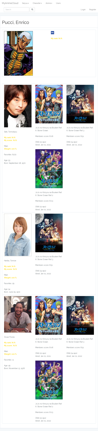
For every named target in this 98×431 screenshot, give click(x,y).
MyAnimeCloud (10, 3)
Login (83, 10)
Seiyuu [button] (25, 3)
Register (92, 10)
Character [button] (37, 3)
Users (58, 3)
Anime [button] (49, 3)
